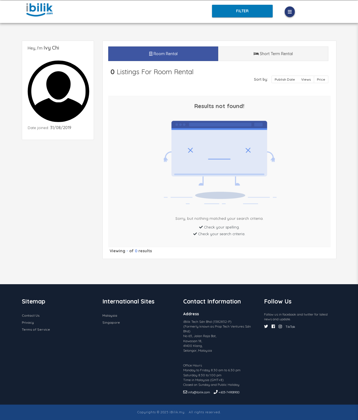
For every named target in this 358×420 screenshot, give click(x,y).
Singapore (111, 322)
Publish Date (285, 79)
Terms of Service (36, 329)
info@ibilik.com (197, 392)
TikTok (290, 327)
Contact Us (30, 315)
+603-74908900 (226, 392)
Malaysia (109, 315)
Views (306, 79)
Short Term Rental (273, 53)
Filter (241, 11)
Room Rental (163, 53)
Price (321, 79)
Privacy (28, 322)
